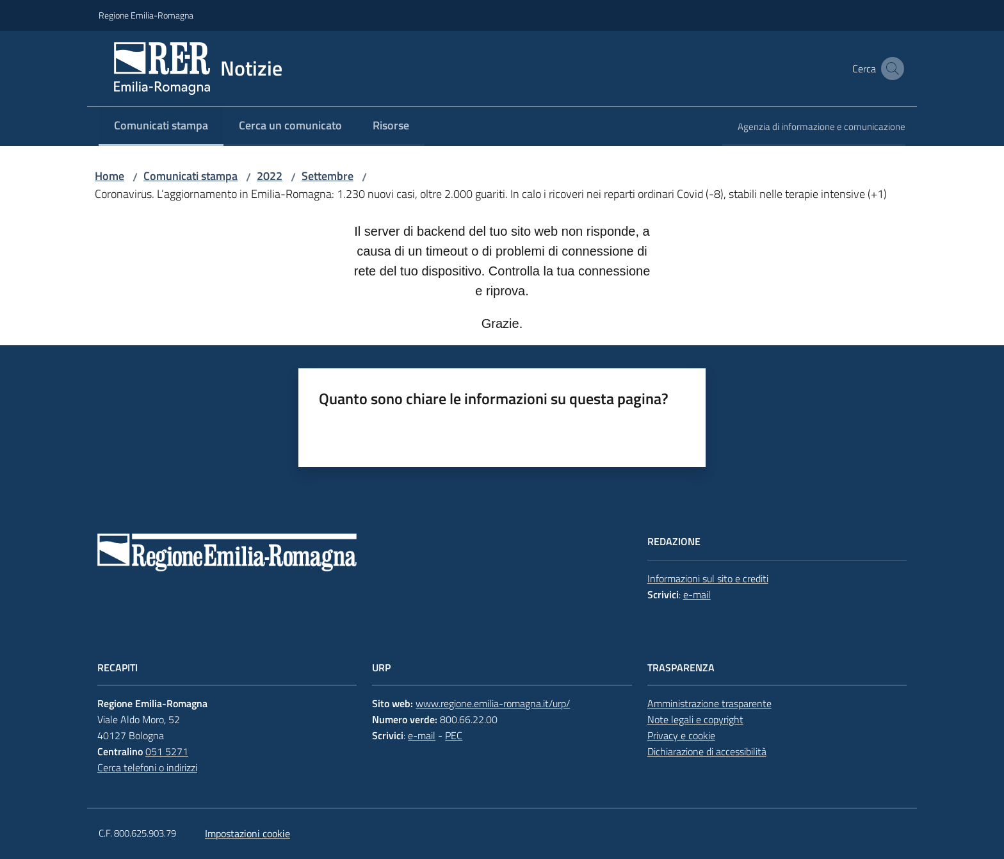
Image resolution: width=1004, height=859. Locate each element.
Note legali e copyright (695, 719)
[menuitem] (161, 126)
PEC (453, 735)
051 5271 (166, 751)
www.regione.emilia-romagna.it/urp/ (493, 703)
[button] (890, 68)
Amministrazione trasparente (709, 703)
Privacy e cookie (681, 735)
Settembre (327, 175)
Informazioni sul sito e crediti (707, 578)
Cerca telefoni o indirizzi (147, 767)
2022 (269, 175)
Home (109, 175)
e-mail (697, 594)
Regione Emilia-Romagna (146, 15)
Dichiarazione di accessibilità (706, 751)
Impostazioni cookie (247, 833)
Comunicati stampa (190, 175)
